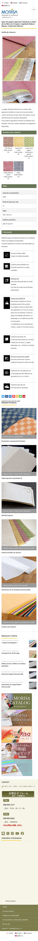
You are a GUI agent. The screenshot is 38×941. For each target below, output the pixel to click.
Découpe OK (15, 279)
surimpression (18, 437)
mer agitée (17, 401)
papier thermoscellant (21, 585)
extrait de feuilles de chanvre (11, 552)
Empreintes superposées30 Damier (13, 441)
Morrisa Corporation (11, 900)
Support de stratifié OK (18, 298)
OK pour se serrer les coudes (20, 356)
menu (34, 9)
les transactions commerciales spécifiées (15, 920)
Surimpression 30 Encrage (10, 653)
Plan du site (6, 924)
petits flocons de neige (8, 401)
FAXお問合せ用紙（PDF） (13, 825)
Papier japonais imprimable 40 (12, 478)
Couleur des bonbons (9, 627)
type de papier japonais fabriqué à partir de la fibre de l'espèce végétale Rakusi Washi (19, 24)
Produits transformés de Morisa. (10, 640)
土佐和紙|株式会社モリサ (15, 928)
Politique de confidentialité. (11, 915)
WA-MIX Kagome (7, 515)
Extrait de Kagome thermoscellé (12, 674)
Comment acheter (8, 911)
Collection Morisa (15, 26)
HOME (5, 907)
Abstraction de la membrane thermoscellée (16, 590)
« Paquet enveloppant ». (10, 643)
